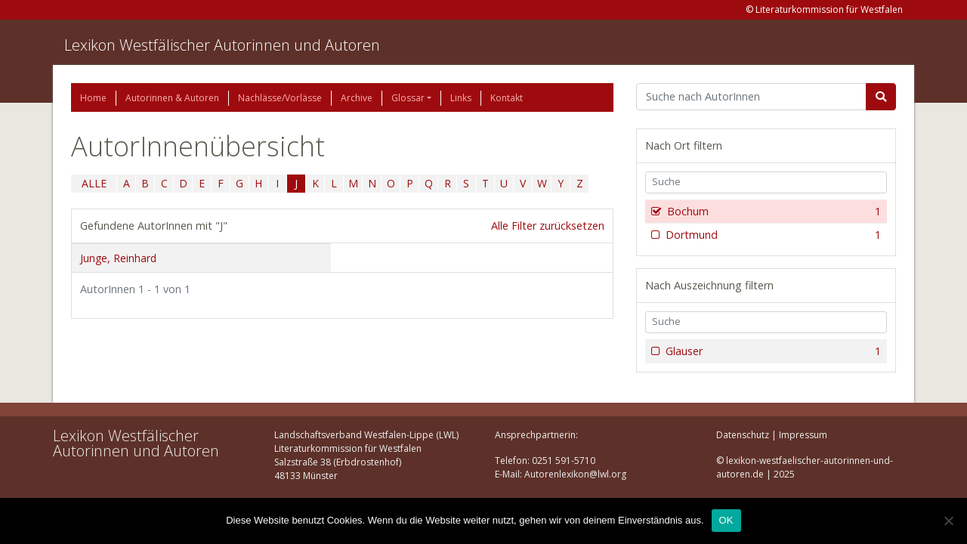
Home (93, 97)
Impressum (803, 434)
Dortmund (772, 235)
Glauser (772, 351)
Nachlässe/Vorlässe (280, 97)
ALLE (94, 183)
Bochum (772, 211)
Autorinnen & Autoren (172, 97)
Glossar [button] (408, 97)
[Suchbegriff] (751, 96)
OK (726, 520)
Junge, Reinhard (118, 258)
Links (460, 97)
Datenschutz (742, 434)
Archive (356, 97)
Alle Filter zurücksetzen (547, 225)
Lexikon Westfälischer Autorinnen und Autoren (222, 45)
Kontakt (506, 97)
